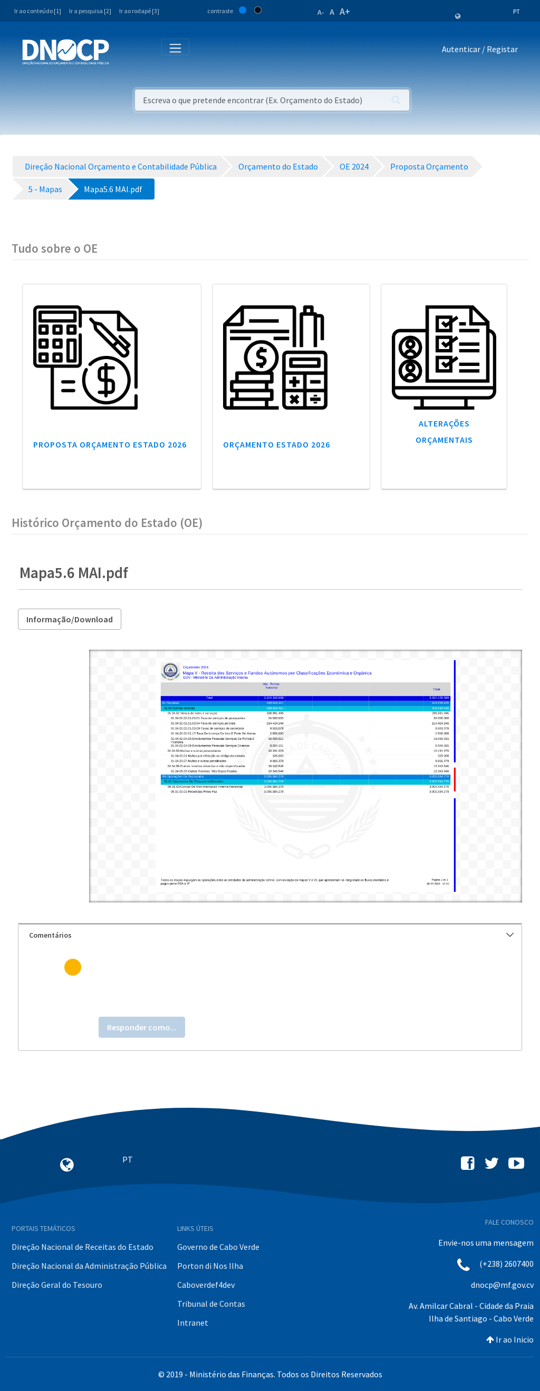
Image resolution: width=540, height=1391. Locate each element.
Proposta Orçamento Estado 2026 (110, 444)
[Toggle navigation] (123, 51)
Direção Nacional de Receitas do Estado (82, 1246)
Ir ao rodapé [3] (139, 11)
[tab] (270, 935)
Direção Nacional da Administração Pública (89, 1265)
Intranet (192, 1322)
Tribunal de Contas (211, 1303)
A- (320, 12)
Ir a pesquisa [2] (90, 11)
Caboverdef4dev (206, 1284)
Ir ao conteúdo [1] (37, 11)
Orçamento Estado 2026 (276, 444)
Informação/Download (69, 619)
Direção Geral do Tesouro (57, 1284)
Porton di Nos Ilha (210, 1265)
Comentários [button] (271, 935)
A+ (345, 11)
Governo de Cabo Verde (218, 1246)
